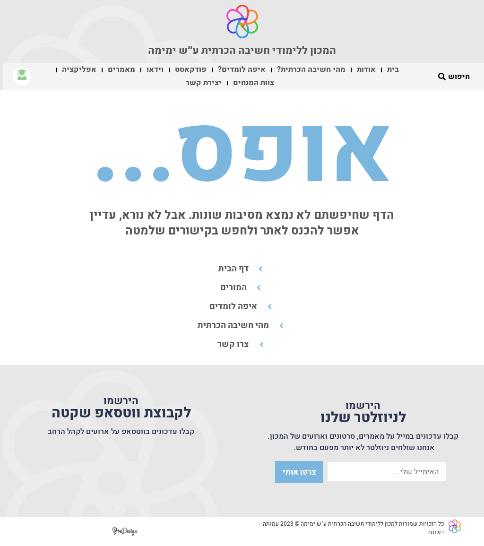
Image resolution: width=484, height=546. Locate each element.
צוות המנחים (253, 82)
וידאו (155, 69)
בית (393, 69)
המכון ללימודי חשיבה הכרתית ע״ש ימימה (242, 50)
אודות (366, 69)
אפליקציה (79, 69)
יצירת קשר (204, 82)
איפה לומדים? (242, 69)
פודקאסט (191, 69)
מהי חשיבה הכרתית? (311, 69)
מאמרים (121, 69)
